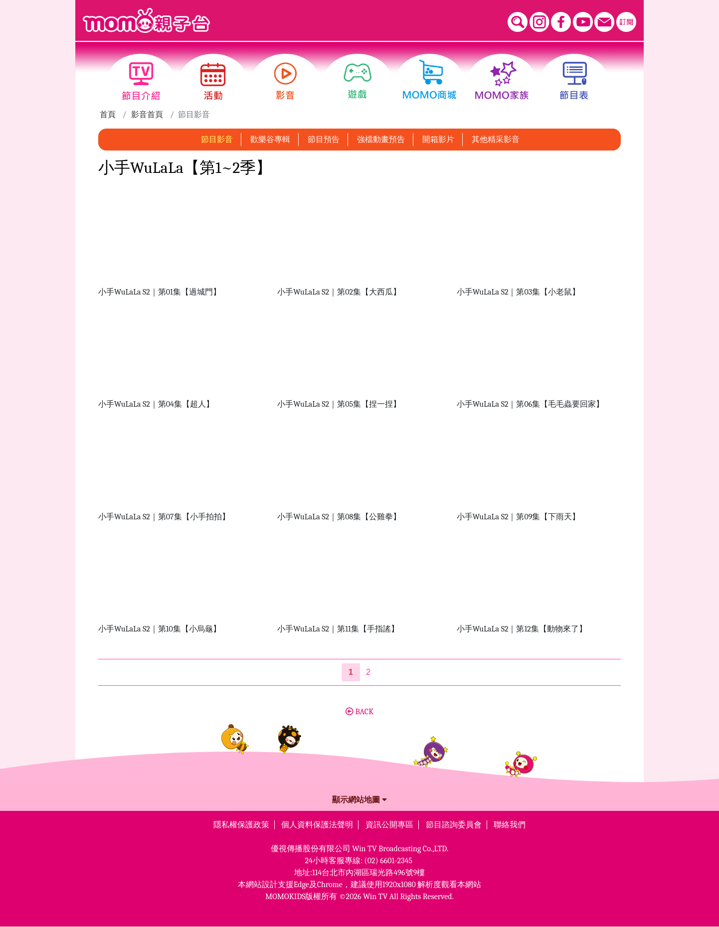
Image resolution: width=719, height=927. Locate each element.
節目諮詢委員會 (454, 824)
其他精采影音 (496, 139)
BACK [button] (359, 711)
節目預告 (324, 139)
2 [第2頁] (368, 672)
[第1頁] (351, 672)
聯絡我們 (510, 824)
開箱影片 (438, 139)
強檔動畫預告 (381, 139)
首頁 (108, 114)
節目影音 (217, 139)
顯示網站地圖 (359, 799)
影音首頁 (147, 114)
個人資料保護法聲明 (317, 824)
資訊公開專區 (389, 824)
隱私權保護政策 (241, 824)
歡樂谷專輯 (270, 139)
